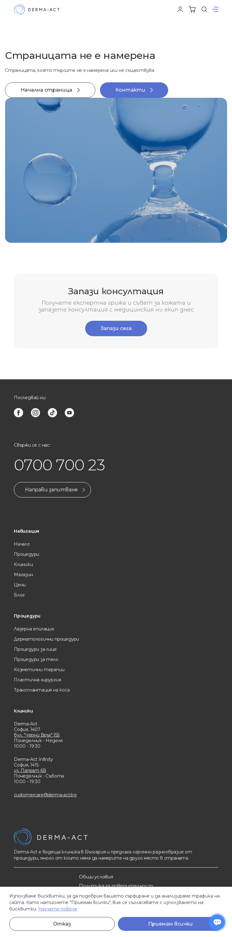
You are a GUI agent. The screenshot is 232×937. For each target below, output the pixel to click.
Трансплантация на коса (41, 690)
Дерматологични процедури (46, 639)
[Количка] (192, 9)
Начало (22, 544)
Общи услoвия (96, 877)
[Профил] (180, 9)
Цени (20, 585)
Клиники (23, 564)
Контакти (134, 90)
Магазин (23, 574)
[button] (215, 9)
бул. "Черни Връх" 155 (37, 735)
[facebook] (18, 412)
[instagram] (35, 412)
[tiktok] (52, 412)
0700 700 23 (59, 465)
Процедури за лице (35, 649)
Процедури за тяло (36, 659)
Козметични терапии (39, 669)
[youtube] (69, 412)
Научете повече (57, 909)
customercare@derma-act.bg (45, 795)
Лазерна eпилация (34, 629)
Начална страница (50, 90)
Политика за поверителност (116, 886)
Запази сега (116, 328)
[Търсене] (204, 9)
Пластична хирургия (37, 680)
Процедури (26, 554)
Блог (19, 595)
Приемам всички (170, 924)
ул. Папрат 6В (30, 770)
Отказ (62, 924)
